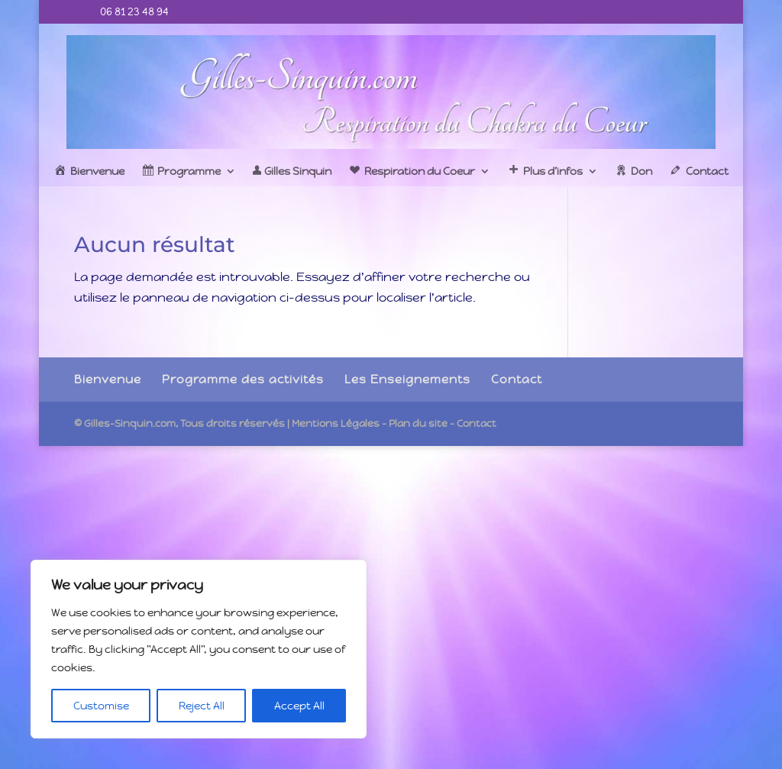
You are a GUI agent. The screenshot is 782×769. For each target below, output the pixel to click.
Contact (516, 379)
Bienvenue (107, 379)
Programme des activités (243, 379)
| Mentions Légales (333, 423)
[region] (199, 649)
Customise (101, 705)
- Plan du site (415, 423)
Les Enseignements (407, 379)
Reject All (202, 705)
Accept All (299, 705)
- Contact (473, 423)
